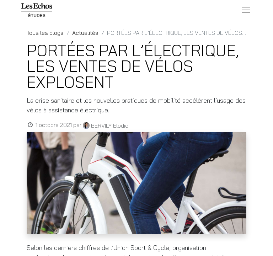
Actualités (85, 32)
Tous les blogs (45, 32)
